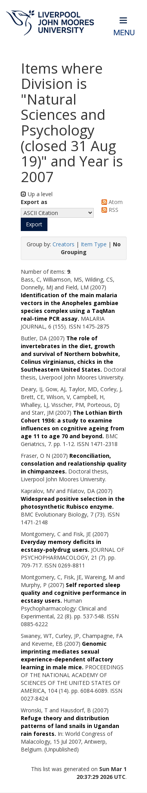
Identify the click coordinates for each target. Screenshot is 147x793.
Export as (34, 202)
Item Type (94, 244)
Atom (111, 202)
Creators (63, 244)
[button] (34, 224)
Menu (124, 32)
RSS (108, 209)
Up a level (37, 194)
